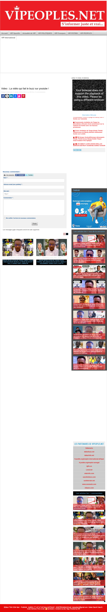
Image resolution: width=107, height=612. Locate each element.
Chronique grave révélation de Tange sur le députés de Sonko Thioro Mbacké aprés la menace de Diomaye (88, 351)
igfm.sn (89, 466)
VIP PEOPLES (86, 33)
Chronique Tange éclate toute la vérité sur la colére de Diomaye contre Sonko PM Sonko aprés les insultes (88, 321)
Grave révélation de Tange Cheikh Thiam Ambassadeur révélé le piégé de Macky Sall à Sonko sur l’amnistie (18, 262)
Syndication (51, 609)
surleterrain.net (89, 480)
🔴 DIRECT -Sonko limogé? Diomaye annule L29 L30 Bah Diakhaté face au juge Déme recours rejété (88, 275)
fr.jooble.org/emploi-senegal (89, 462)
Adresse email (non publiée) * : (13, 184)
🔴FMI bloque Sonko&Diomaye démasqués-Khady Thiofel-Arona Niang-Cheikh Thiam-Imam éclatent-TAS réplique (89, 140)
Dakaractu (89, 448)
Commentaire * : (8, 198)
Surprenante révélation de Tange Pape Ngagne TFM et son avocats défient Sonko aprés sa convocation (88, 366)
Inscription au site (60, 609)
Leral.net (89, 470)
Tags (68, 609)
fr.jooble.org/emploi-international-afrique (89, 459)
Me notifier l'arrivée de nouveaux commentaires (21, 218)
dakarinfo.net (89, 455)
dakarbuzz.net (89, 452)
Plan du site (40, 609)
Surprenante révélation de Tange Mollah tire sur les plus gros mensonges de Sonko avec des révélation (89, 305)
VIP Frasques (59, 33)
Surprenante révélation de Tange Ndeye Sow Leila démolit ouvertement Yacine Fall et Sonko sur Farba (89, 598)
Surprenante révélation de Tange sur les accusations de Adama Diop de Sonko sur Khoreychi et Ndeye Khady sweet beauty (88, 336)
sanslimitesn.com (89, 477)
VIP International (8, 38)
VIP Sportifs (15, 33)
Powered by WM (75, 609)
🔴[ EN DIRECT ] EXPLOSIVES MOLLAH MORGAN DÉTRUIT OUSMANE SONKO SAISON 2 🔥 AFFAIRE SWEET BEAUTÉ (87, 582)
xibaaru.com (89, 488)
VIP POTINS (73, 33)
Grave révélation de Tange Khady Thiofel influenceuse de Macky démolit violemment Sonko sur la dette (51, 262)
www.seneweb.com (89, 484)
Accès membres (31, 609)
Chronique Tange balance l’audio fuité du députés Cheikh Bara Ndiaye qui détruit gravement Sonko (87, 245)
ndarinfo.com (89, 473)
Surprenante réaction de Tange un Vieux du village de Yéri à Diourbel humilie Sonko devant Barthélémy (88, 260)
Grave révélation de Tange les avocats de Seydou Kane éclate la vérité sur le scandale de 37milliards (88, 290)
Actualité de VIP (29, 33)
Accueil (4, 33)
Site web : (6, 191)
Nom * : (5, 178)
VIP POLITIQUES (45, 33)
